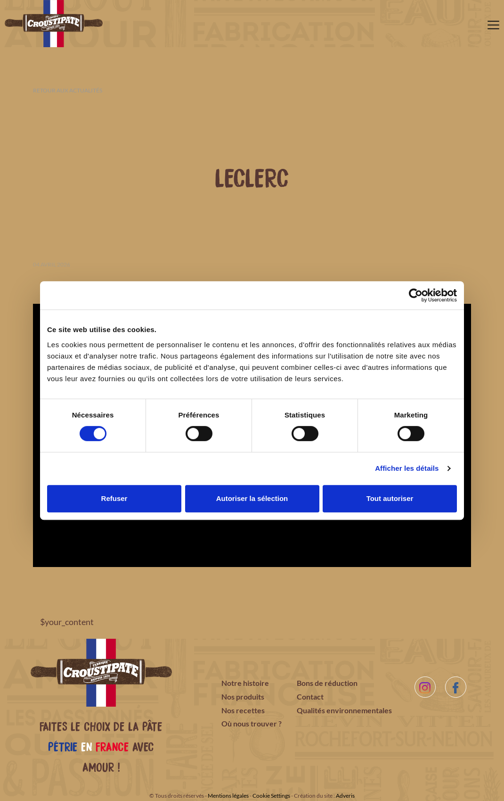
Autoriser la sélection (252, 498)
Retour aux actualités (67, 90)
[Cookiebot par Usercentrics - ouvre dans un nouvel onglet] (415, 295)
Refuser (114, 498)
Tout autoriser (390, 498)
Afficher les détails (407, 468)
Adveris (345, 795)
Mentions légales (228, 795)
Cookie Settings (271, 795)
